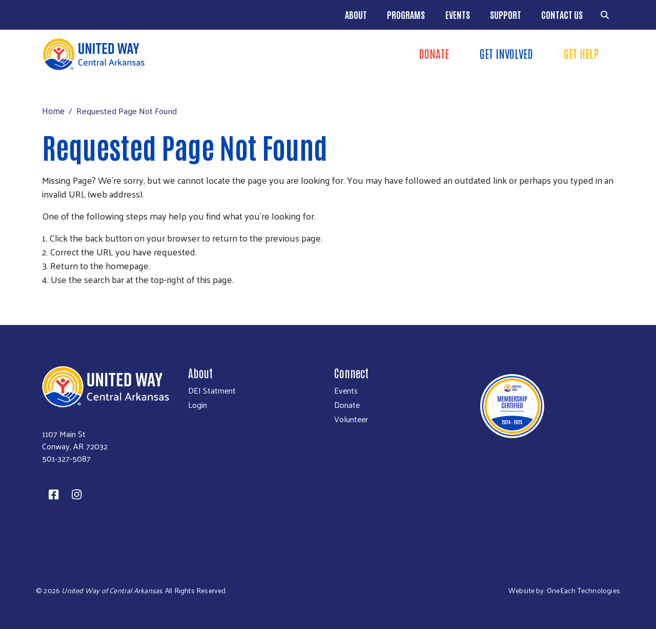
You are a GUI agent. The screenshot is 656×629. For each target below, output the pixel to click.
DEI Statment (212, 390)
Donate (347, 405)
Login (197, 405)
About (356, 14)
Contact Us (562, 14)
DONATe (434, 53)
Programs (406, 14)
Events (457, 14)
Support (505, 14)
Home (53, 110)
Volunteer (351, 419)
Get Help (581, 53)
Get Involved (506, 53)
